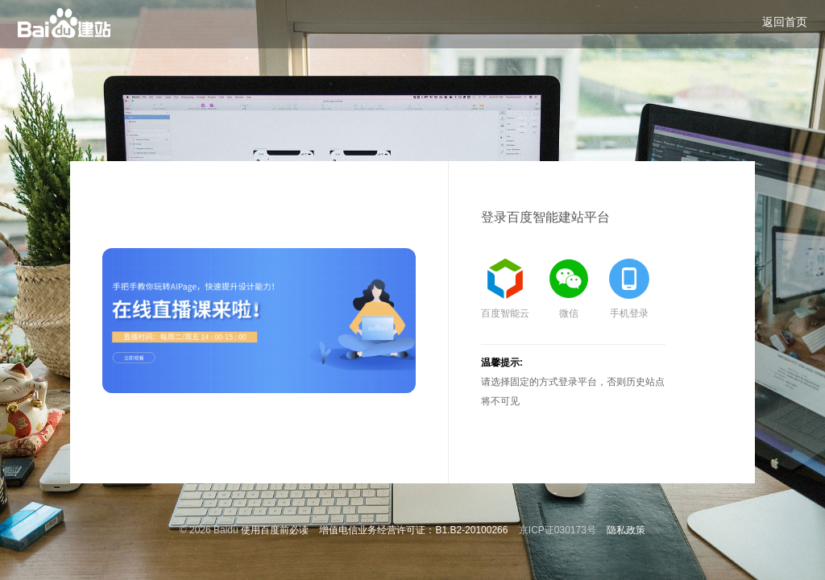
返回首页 (784, 21)
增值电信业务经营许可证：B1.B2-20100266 (413, 530)
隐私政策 (626, 530)
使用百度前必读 (275, 530)
